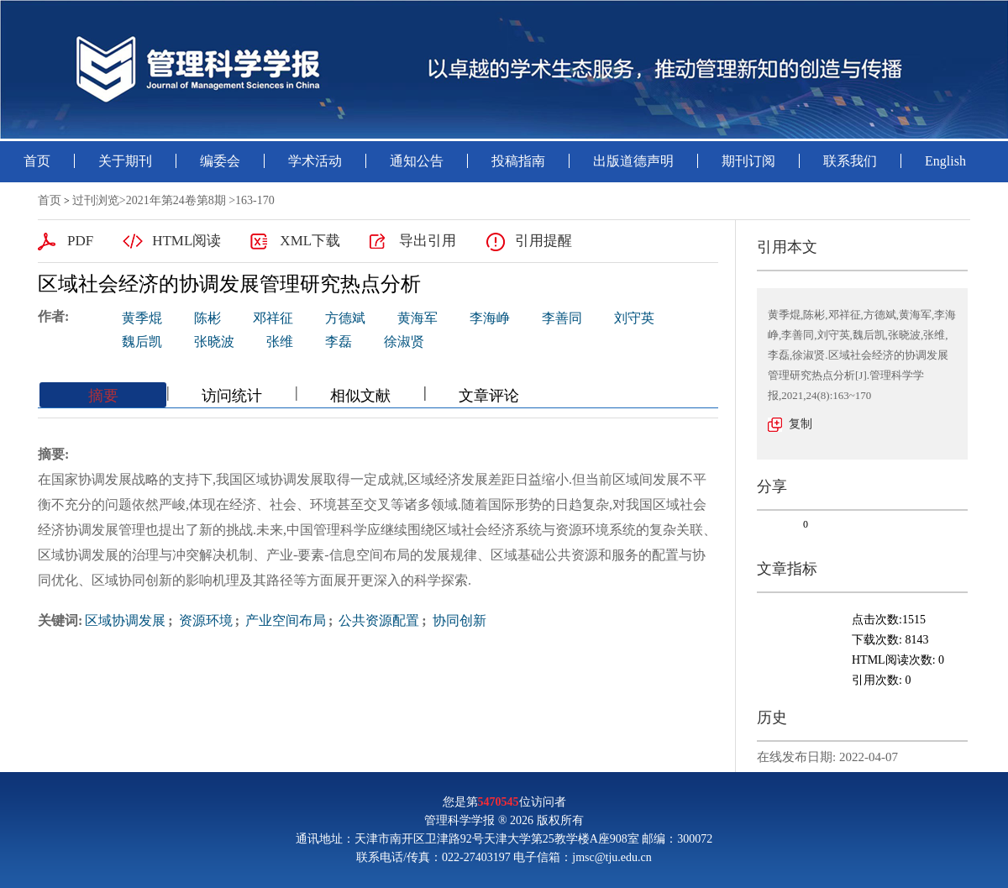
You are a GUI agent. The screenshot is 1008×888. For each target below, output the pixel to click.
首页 (37, 161)
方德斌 (345, 318)
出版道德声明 (633, 161)
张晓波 (214, 341)
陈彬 (207, 318)
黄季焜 (142, 318)
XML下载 (310, 241)
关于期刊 (125, 161)
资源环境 (204, 620)
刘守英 (634, 318)
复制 (800, 424)
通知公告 (417, 161)
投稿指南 (518, 161)
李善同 (562, 318)
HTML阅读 (186, 241)
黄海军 (417, 318)
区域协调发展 (125, 620)
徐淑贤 (404, 341)
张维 (279, 341)
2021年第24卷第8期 (176, 200)
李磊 (338, 341)
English (945, 161)
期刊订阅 (748, 161)
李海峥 (490, 318)
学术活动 (315, 161)
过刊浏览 (95, 200)
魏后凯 (142, 341)
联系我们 (850, 161)
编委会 (220, 161)
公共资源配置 (377, 620)
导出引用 (427, 241)
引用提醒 (543, 241)
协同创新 (457, 620)
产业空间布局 (284, 620)
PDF (80, 241)
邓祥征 (273, 318)
